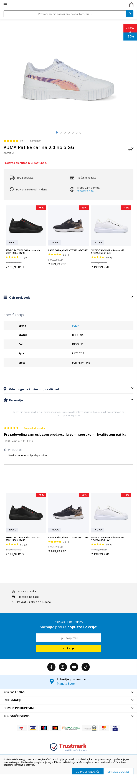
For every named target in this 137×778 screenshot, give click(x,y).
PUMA (75, 325)
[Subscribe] (68, 648)
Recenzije (15, 400)
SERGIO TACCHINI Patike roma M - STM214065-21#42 (108, 252)
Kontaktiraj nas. (85, 190)
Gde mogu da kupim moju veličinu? (33, 389)
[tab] (68, 297)
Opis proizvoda (19, 297)
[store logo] (68, 4)
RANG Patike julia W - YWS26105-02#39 (68, 250)
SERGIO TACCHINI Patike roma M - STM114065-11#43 (23, 252)
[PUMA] (130, 150)
